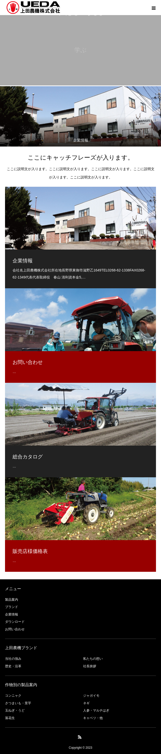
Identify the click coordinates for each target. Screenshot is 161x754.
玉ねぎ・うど (15, 710)
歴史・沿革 (13, 666)
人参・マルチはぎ (96, 710)
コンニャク (13, 695)
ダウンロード (15, 622)
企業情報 (11, 614)
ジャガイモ (91, 695)
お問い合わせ (15, 629)
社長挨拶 (89, 666)
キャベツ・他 (93, 718)
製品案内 (11, 599)
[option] (80, 116)
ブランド (11, 607)
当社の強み (13, 659)
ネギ (86, 703)
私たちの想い (93, 659)
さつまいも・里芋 (18, 703)
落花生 (10, 718)
